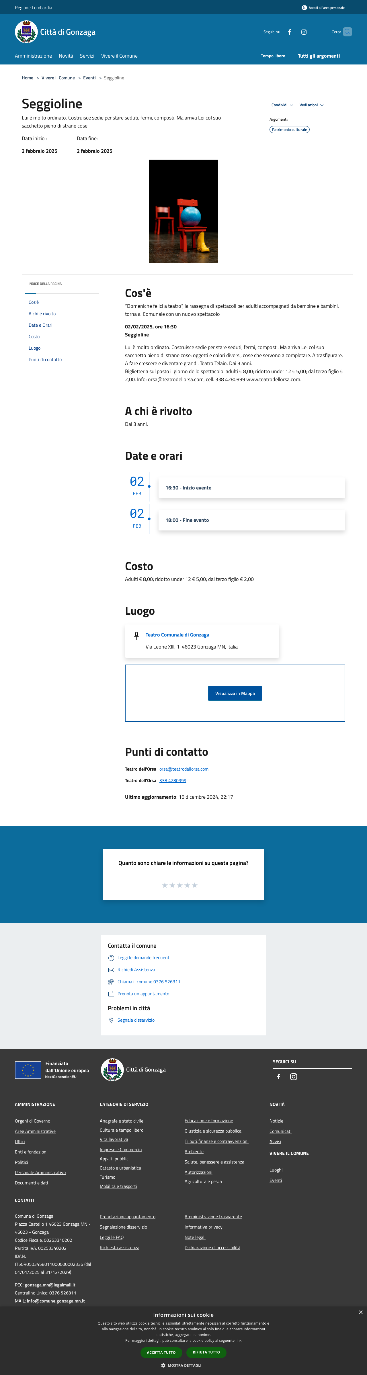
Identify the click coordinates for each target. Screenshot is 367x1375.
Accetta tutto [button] (161, 1352)
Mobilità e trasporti (118, 1186)
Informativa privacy (203, 1226)
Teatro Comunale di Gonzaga (177, 634)
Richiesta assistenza (119, 1247)
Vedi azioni (312, 105)
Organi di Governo (32, 1120)
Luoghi (276, 1169)
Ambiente (194, 1151)
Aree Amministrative (35, 1131)
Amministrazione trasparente (213, 1216)
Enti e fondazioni (31, 1151)
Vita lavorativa (114, 1139)
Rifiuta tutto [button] (206, 1352)
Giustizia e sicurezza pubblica (213, 1130)
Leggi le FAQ (112, 1237)
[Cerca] (345, 32)
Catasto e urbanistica (120, 1167)
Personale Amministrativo (40, 1172)
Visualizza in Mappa (235, 693)
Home (27, 77)
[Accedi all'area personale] (323, 7)
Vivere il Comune (59, 77)
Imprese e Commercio (121, 1149)
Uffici (20, 1141)
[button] (183, 1365)
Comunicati (281, 1131)
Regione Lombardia (33, 7)
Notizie (276, 1120)
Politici (21, 1162)
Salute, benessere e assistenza (214, 1161)
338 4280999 (172, 780)
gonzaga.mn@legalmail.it (50, 1284)
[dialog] (183, 1341)
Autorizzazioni (198, 1172)
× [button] (360, 1313)
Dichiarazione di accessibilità (212, 1247)
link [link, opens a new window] (239, 1340)
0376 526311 (62, 1292)
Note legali (195, 1237)
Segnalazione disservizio (123, 1226)
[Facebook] (280, 32)
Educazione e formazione (209, 1120)
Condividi (283, 105)
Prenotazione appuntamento (127, 1216)
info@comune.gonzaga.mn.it (56, 1300)
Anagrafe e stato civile (121, 1120)
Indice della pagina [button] (45, 283)
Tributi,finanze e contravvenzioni (217, 1141)
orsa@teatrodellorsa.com (183, 768)
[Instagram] (294, 32)
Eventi (89, 77)
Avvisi (275, 1141)
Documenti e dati (31, 1182)
